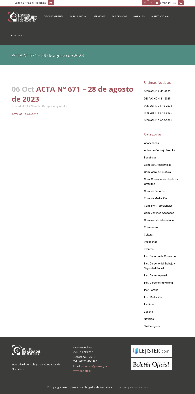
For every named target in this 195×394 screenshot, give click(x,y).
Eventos (149, 249)
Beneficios (150, 157)
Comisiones (151, 227)
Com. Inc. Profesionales (158, 205)
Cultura (148, 234)
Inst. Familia (151, 290)
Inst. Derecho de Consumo (160, 256)
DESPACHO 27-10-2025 (158, 120)
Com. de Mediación (155, 198)
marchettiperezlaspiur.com (132, 387)
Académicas (151, 143)
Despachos (150, 241)
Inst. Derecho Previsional (158, 282)
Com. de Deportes (155, 191)
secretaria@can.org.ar (94, 366)
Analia (63, 106)
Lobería (148, 311)
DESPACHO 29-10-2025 (158, 113)
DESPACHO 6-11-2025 (157, 91)
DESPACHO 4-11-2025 (157, 98)
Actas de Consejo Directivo (160, 150)
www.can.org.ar (82, 370)
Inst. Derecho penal (155, 275)
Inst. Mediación (153, 297)
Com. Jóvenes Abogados (159, 213)
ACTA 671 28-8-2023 (25, 114)
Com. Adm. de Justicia (157, 172)
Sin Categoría (46, 106)
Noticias (149, 319)
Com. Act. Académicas (157, 164)
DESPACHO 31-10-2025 (158, 105)
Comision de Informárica (159, 220)
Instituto (149, 304)
